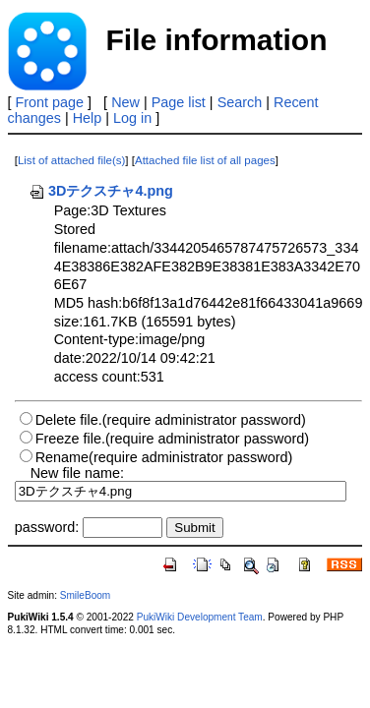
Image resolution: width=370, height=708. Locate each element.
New (125, 102)
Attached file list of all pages (205, 160)
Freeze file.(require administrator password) (172, 438)
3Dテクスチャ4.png (101, 191)
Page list (179, 102)
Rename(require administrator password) (164, 457)
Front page (50, 102)
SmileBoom (85, 595)
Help (87, 118)
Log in (132, 118)
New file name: (77, 473)
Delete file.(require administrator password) (170, 420)
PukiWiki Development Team (200, 617)
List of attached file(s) (71, 160)
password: (47, 527)
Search (240, 102)
